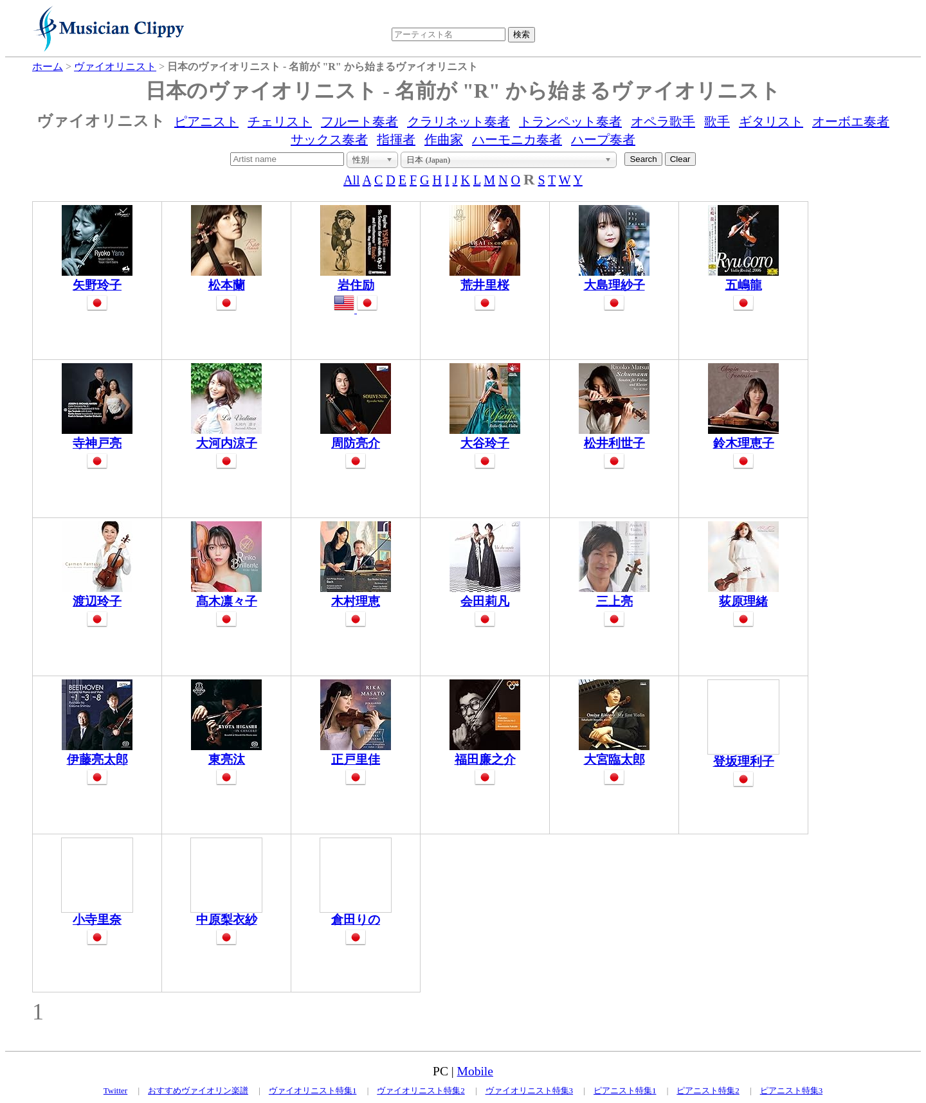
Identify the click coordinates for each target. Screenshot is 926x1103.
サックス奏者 (329, 139)
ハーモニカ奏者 (517, 139)
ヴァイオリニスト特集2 (421, 1090)
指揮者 (396, 139)
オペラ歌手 (663, 121)
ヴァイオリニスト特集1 (313, 1090)
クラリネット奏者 (458, 121)
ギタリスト (771, 121)
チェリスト (280, 121)
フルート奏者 (359, 121)
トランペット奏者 (570, 121)
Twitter (115, 1090)
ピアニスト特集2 (708, 1090)
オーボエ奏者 (850, 121)
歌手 (717, 121)
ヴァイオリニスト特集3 (530, 1090)
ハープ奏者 (603, 139)
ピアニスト (206, 121)
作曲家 (443, 139)
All (351, 180)
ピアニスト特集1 (625, 1090)
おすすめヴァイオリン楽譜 (198, 1090)
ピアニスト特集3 (791, 1090)
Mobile (475, 1071)
